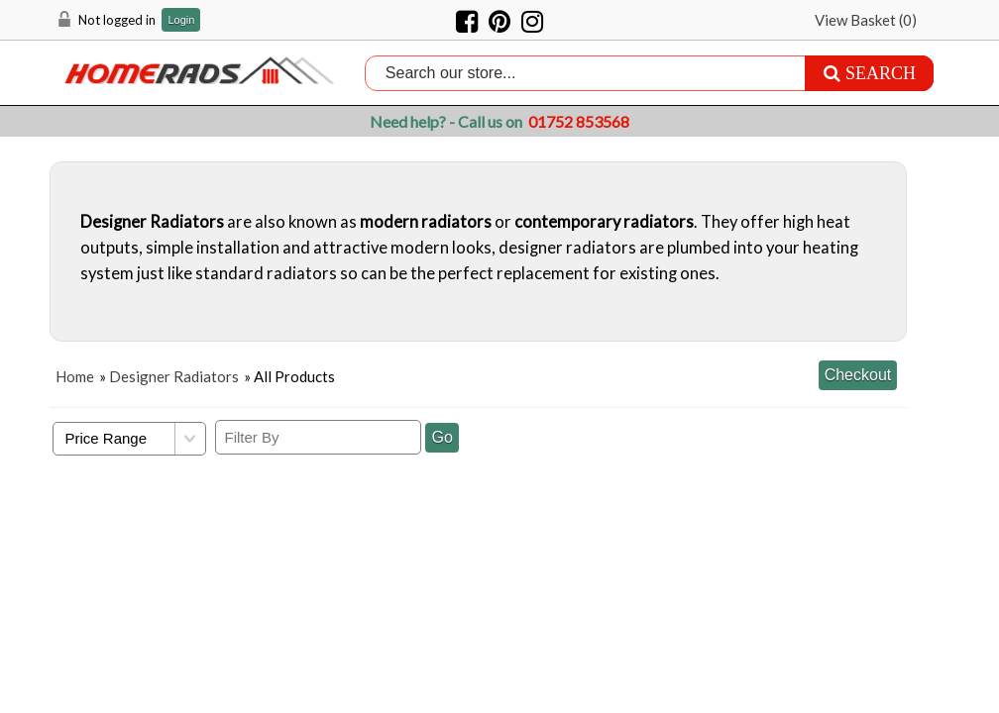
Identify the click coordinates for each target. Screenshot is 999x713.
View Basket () (866, 20)
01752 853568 (578, 121)
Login (180, 20)
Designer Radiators (174, 376)
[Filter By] (318, 437)
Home (75, 376)
